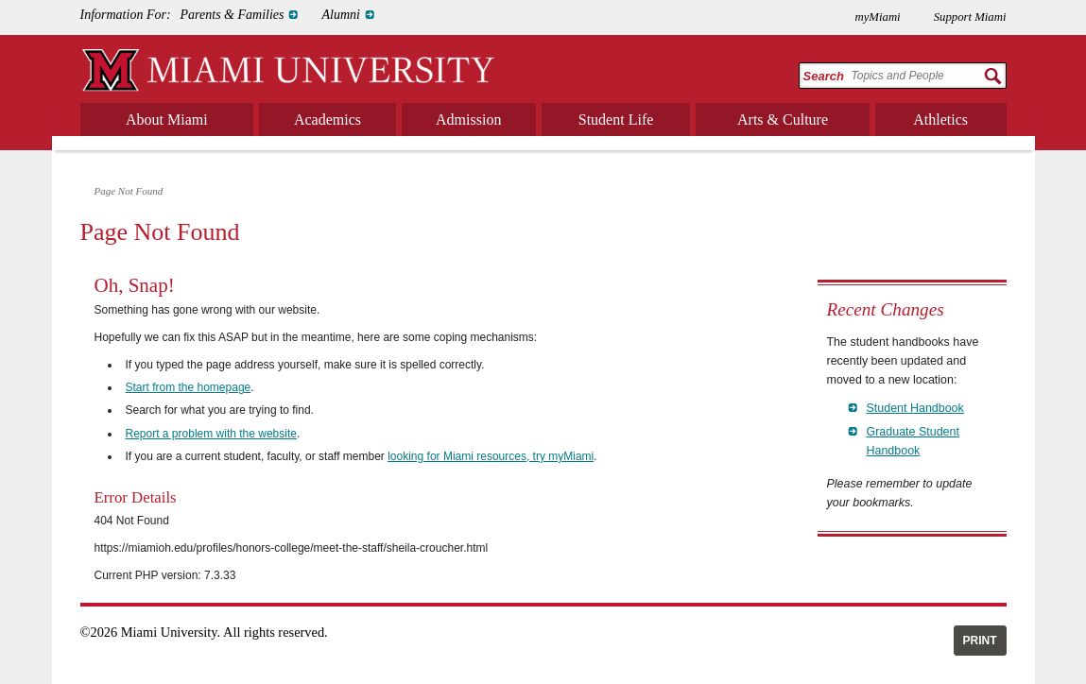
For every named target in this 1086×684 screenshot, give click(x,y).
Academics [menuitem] (327, 119)
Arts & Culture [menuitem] (782, 119)
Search (823, 76)
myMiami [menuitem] (877, 17)
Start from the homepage (188, 387)
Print (980, 640)
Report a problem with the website (211, 433)
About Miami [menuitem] (167, 119)
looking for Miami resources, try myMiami (491, 456)
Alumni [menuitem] (340, 15)
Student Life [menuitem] (616, 119)
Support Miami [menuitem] (970, 17)
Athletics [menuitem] (940, 119)
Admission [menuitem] (468, 119)
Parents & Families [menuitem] (232, 15)
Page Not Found (129, 191)
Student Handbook (915, 408)
